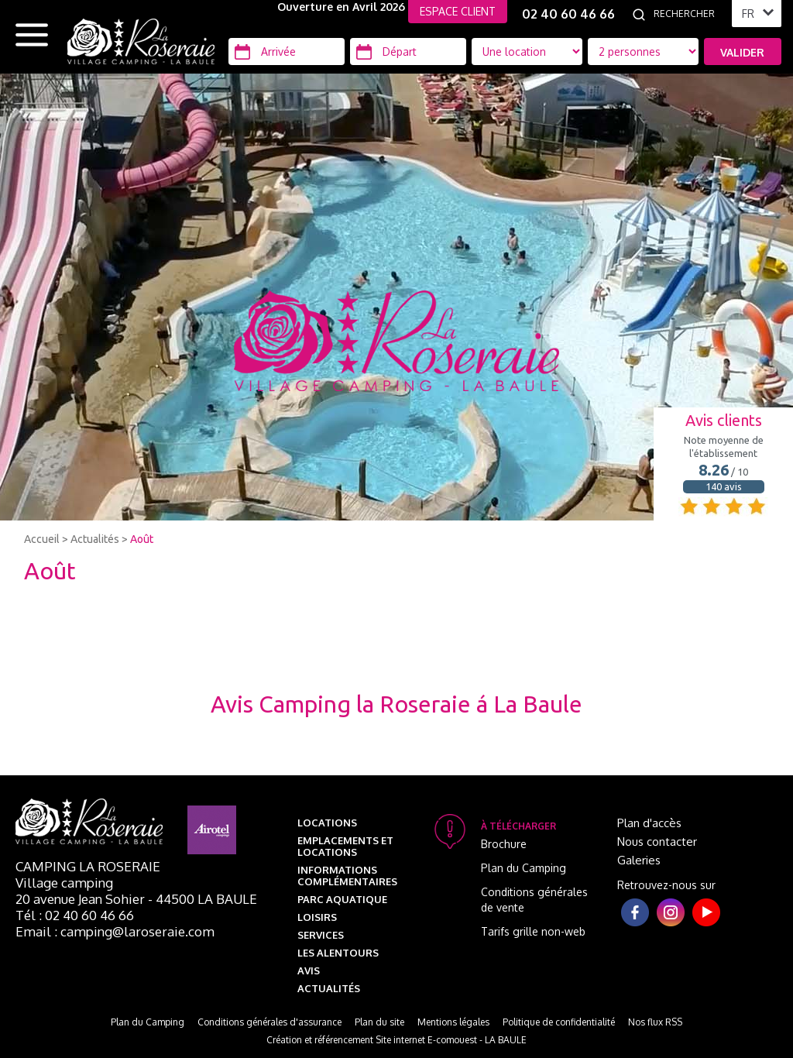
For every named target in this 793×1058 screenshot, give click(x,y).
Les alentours (338, 952)
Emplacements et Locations (345, 846)
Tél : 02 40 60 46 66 (74, 915)
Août (141, 539)
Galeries (639, 860)
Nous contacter (657, 841)
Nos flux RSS (655, 1022)
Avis (308, 970)
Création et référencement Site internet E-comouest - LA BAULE (396, 1040)
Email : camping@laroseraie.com (115, 931)
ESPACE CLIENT (458, 11)
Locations (327, 822)
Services (320, 935)
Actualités (94, 539)
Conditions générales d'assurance (269, 1022)
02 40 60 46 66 (568, 14)
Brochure (504, 843)
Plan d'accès (649, 823)
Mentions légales (453, 1022)
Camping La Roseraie (87, 866)
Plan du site (379, 1022)
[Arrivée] (286, 51)
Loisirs (317, 917)
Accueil (42, 539)
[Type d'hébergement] (643, 51)
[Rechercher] (688, 14)
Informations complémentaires (347, 876)
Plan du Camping (523, 867)
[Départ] (408, 51)
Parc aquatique (342, 899)
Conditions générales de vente (534, 899)
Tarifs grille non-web (533, 931)
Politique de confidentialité (559, 1022)
